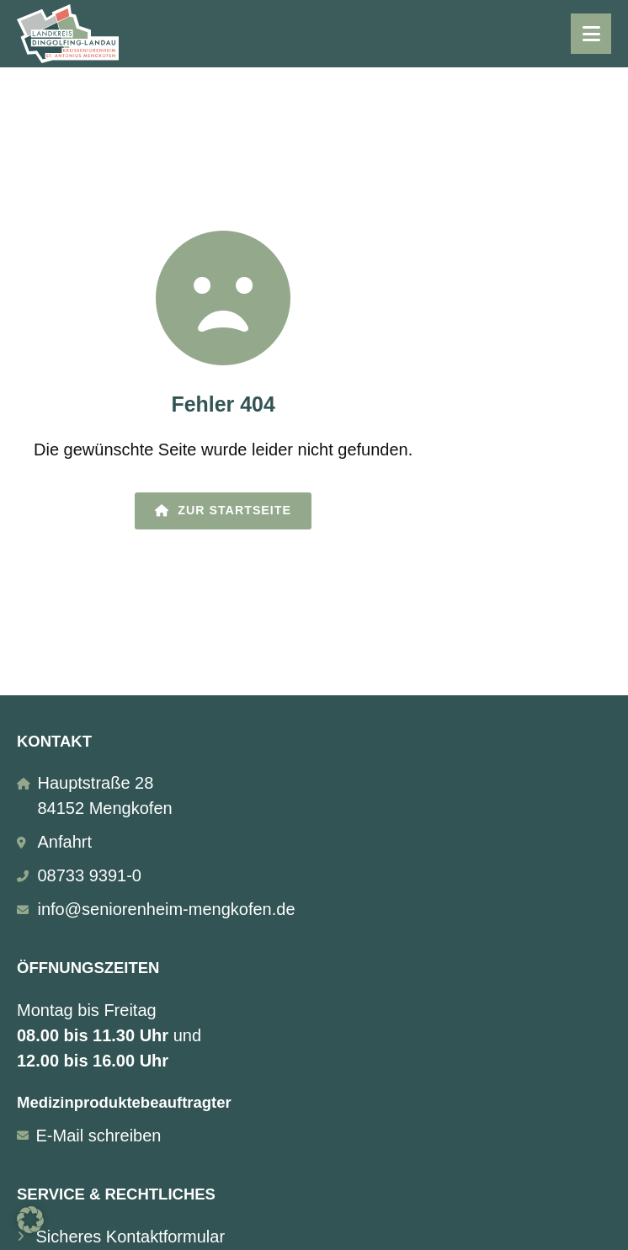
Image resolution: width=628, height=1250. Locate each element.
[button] (30, 1219)
